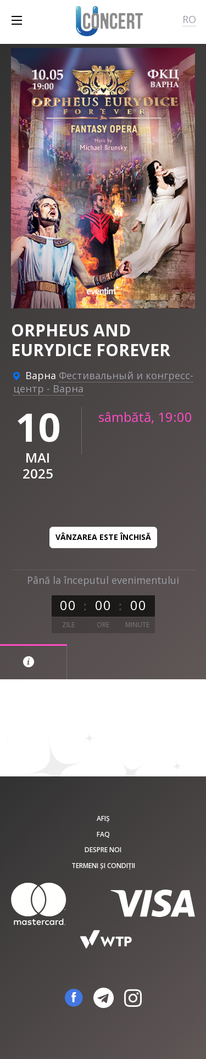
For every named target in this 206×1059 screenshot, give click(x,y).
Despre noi (103, 849)
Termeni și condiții (103, 865)
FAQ (103, 834)
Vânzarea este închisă (103, 537)
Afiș (103, 818)
